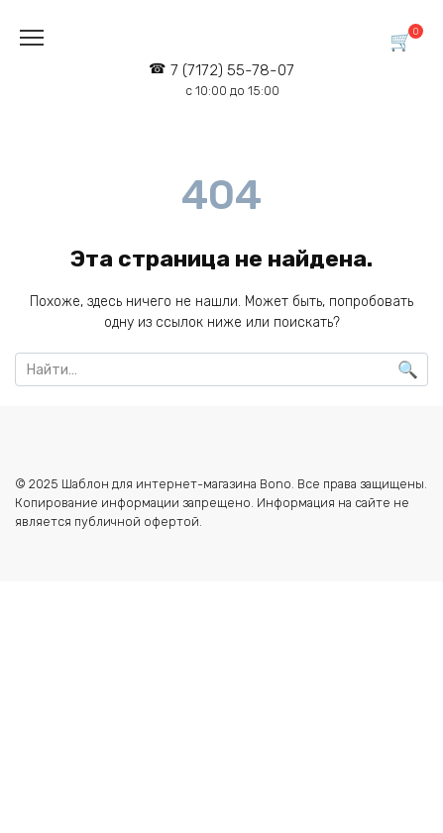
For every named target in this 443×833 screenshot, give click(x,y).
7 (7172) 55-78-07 (232, 79)
